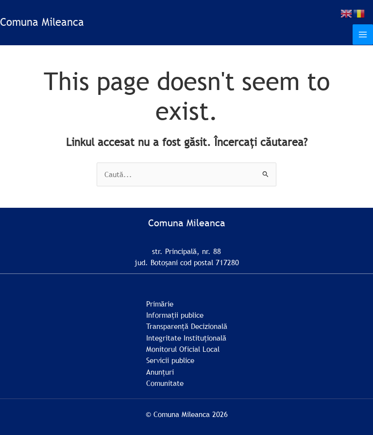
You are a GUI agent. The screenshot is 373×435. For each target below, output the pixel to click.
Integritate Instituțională (186, 338)
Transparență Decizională (186, 326)
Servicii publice (170, 360)
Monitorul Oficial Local (183, 349)
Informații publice (174, 315)
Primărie (159, 303)
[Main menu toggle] (363, 34)
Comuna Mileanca (42, 22)
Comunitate (165, 383)
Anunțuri (160, 372)
